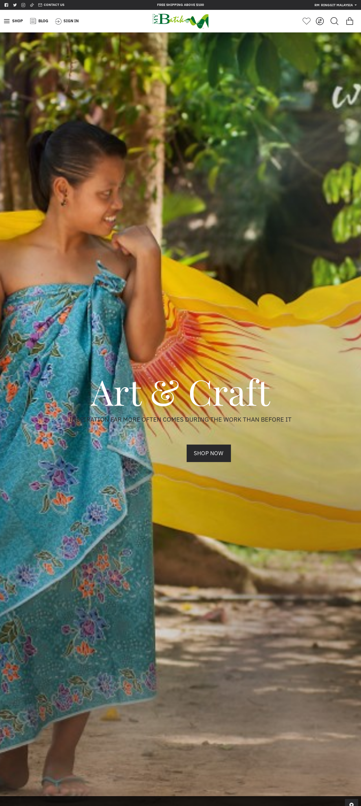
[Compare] (319, 21)
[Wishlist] (306, 21)
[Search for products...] (334, 21)
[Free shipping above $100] (180, 5)
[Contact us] (51, 5)
